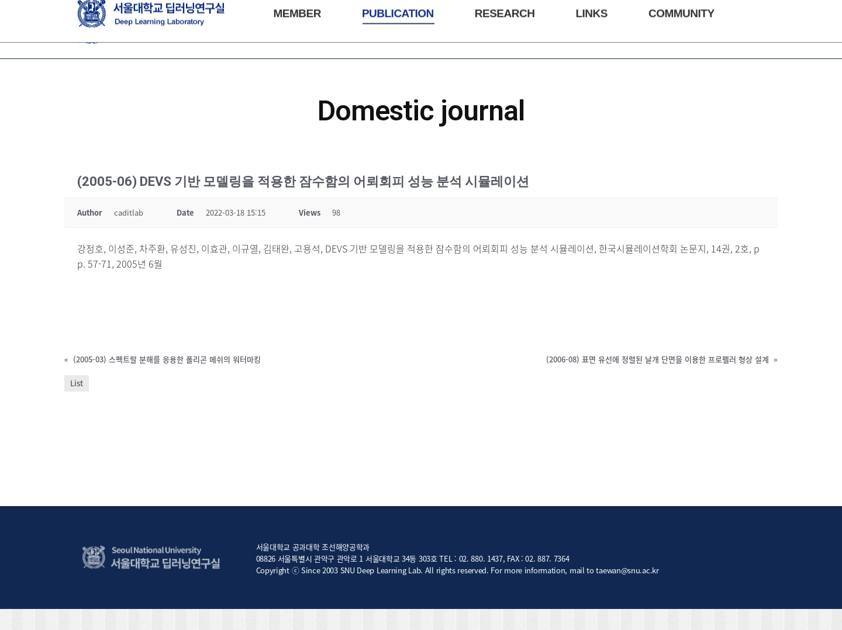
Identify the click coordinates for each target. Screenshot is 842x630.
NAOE (109, 10)
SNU (84, 10)
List (76, 404)
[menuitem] (296, 50)
